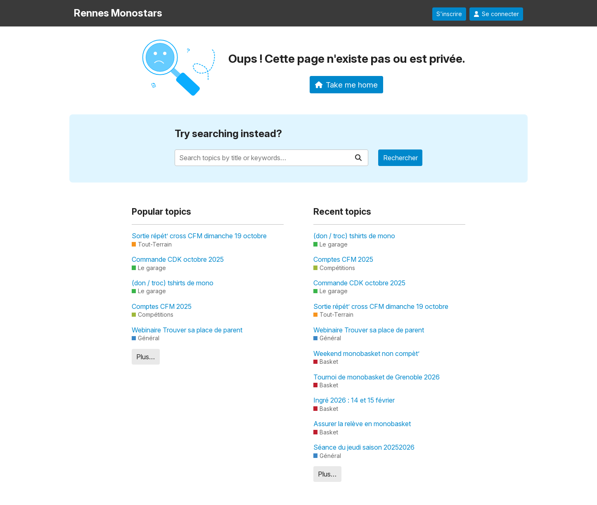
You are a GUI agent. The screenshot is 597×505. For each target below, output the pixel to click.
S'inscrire (449, 14)
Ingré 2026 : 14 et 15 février (354, 400)
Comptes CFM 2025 (162, 306)
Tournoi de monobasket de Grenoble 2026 (376, 377)
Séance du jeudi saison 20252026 (364, 447)
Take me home (346, 84)
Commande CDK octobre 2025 (178, 259)
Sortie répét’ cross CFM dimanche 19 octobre (199, 236)
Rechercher (400, 158)
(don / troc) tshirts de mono (172, 283)
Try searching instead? (228, 134)
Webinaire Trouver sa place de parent (187, 330)
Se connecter (496, 14)
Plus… (145, 357)
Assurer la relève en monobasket (362, 424)
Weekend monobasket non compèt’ (366, 353)
